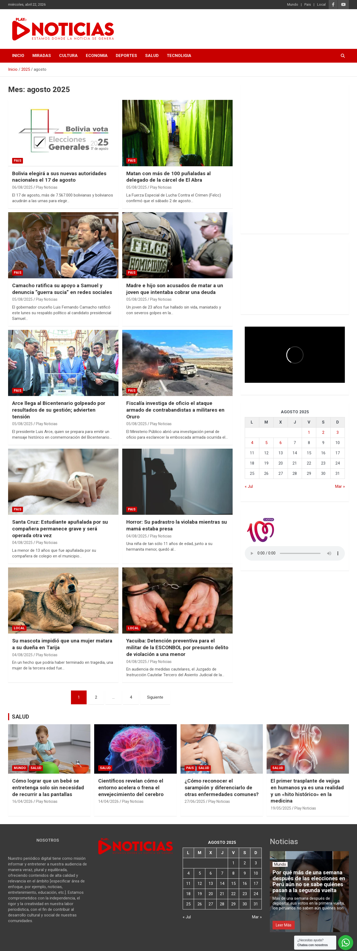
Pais (307, 4)
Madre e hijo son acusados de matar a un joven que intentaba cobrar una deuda (174, 288)
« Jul (249, 486)
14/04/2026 (108, 801)
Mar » (340, 486)
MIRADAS (41, 55)
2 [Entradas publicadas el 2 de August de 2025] (323, 432)
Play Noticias (46, 187)
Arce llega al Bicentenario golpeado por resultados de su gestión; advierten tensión (58, 409)
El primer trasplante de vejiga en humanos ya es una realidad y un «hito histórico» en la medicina (307, 791)
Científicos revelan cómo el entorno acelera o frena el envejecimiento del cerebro (131, 787)
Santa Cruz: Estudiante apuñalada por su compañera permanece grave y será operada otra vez (60, 528)
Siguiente (155, 697)
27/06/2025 (195, 801)
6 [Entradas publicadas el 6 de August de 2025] (281, 442)
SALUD (152, 55)
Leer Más (283, 925)
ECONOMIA (97, 55)
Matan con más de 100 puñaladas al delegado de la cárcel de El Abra (168, 176)
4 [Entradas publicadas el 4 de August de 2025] (252, 442)
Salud (35, 768)
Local (321, 4)
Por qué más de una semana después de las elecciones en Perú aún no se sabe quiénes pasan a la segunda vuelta (309, 881)
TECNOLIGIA (179, 55)
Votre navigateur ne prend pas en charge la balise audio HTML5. (295, 553)
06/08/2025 (22, 187)
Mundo (292, 4)
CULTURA (68, 55)
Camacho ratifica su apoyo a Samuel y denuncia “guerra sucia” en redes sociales (62, 288)
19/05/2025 (281, 808)
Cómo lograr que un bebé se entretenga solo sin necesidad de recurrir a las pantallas (48, 787)
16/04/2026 (22, 801)
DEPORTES (126, 55)
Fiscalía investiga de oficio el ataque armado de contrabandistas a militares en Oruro (175, 409)
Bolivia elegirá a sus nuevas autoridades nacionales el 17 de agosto (59, 176)
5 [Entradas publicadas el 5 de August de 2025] (266, 442)
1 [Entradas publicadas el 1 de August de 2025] (309, 432)
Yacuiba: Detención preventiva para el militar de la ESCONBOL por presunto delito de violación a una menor (177, 647)
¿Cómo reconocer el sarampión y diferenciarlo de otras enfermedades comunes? (222, 787)
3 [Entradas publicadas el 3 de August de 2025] (337, 432)
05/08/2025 (136, 187)
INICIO (18, 55)
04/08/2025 (22, 542)
